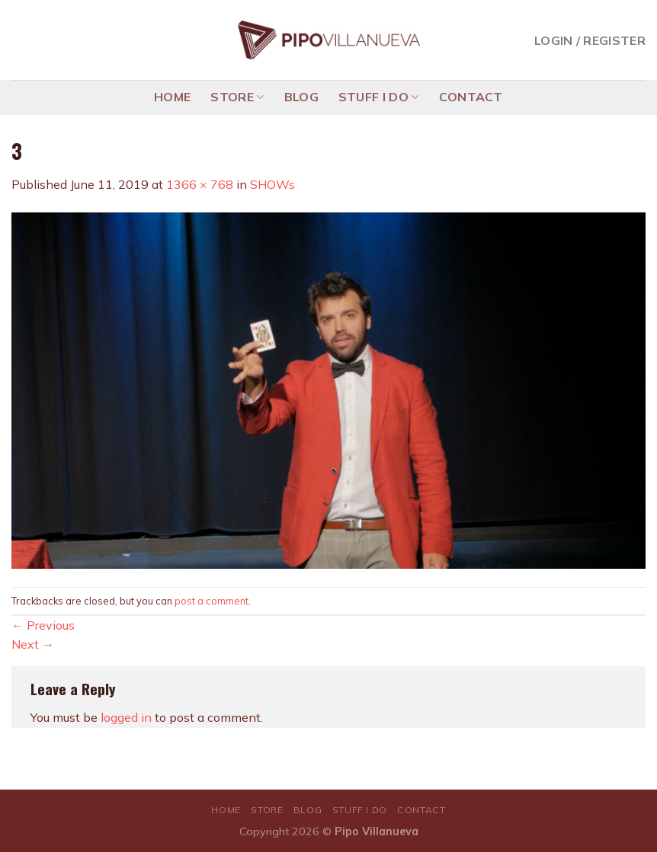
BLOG (301, 96)
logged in (126, 717)
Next (32, 644)
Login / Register (590, 40)
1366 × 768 (199, 184)
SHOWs (272, 184)
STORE (237, 96)
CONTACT (471, 96)
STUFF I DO (378, 96)
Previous (43, 625)
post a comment (211, 601)
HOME (172, 96)
